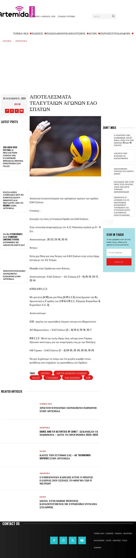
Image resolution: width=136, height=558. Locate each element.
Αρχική (6, 40)
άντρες (45, 373)
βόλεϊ (36, 377)
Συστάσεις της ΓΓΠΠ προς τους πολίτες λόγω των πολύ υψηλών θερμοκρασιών (123, 186)
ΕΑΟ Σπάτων (72, 377)
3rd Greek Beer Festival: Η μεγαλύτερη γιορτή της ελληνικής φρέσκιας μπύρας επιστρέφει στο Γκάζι (13, 156)
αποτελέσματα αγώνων (71, 373)
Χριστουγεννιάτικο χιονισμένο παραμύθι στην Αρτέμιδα (14, 274)
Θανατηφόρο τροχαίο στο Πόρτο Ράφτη (123, 171)
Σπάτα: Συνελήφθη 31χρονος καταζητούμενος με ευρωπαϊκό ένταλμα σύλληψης (68, 504)
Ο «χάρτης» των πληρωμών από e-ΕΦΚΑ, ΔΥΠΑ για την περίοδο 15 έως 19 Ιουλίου (123, 140)
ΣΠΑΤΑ (43, 497)
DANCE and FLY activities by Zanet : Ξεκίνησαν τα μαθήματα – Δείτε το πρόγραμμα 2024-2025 (69, 433)
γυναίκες (52, 377)
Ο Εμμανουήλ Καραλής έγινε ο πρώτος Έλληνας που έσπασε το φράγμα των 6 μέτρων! (66, 480)
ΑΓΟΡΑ (43, 451)
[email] (119, 251)
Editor (17, 104)
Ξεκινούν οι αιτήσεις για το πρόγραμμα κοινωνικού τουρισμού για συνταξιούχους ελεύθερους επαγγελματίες (122, 206)
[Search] (113, 16)
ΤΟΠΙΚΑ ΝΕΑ (46, 404)
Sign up (119, 261)
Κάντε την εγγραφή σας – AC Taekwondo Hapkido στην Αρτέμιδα (65, 456)
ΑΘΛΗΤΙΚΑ (21, 40)
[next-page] (111, 221)
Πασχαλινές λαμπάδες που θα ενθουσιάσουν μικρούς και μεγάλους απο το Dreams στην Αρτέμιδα (13, 200)
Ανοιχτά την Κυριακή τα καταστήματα (121, 155)
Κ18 (88, 377)
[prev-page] (105, 221)
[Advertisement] (68, 68)
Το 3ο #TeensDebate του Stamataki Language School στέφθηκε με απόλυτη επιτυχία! (14, 239)
